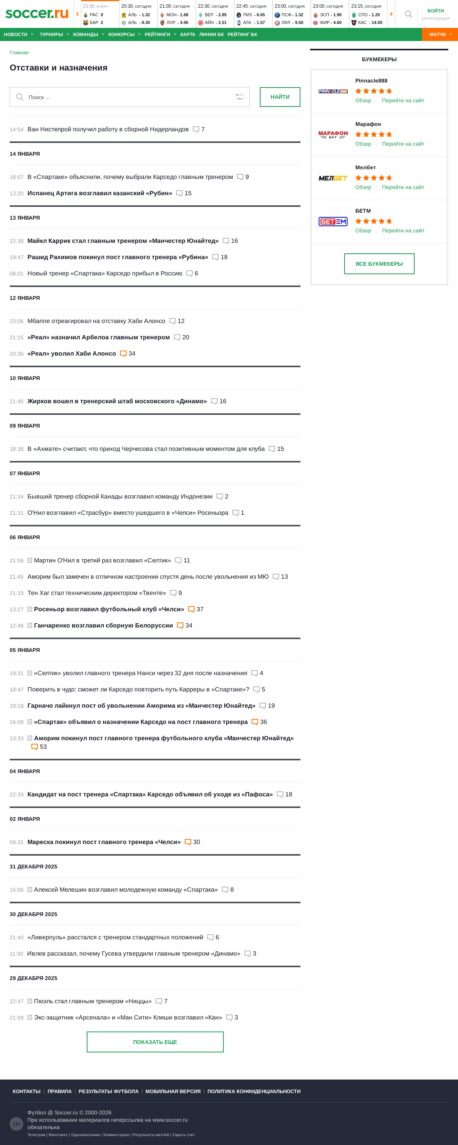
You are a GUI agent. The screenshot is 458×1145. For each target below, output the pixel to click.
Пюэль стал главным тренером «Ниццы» (89, 1001)
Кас (362, 22)
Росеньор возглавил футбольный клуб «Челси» (105, 609)
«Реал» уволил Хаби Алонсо (71, 353)
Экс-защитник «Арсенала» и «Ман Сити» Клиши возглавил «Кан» (124, 1017)
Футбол (36, 1112)
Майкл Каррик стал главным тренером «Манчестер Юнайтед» (123, 240)
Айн (209, 22)
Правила (60, 1091)
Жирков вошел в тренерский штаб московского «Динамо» (117, 401)
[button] (77, 14)
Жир (324, 22)
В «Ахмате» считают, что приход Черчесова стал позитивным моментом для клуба (146, 448)
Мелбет (365, 167)
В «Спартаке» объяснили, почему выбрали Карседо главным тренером (130, 177)
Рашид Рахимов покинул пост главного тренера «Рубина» (117, 257)
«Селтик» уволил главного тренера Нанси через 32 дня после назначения (137, 673)
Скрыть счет (184, 1135)
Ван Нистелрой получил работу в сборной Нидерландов (108, 129)
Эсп (324, 14)
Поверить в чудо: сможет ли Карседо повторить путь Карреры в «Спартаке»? (138, 689)
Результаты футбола (109, 1091)
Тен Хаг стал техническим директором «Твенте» (96, 593)
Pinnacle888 (371, 80)
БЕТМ (363, 211)
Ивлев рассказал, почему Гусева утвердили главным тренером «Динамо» (133, 953)
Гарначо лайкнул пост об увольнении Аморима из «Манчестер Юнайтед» (141, 705)
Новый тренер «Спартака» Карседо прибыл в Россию (104, 273)
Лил (285, 22)
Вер (209, 14)
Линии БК (211, 34)
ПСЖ (286, 14)
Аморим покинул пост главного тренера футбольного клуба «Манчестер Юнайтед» (160, 738)
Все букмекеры (379, 264)
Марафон (368, 124)
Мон (171, 14)
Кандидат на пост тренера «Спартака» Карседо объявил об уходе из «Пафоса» (150, 794)
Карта (188, 34)
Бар (94, 22)
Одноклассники (85, 1135)
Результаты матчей (151, 1135)
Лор (170, 22)
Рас (94, 14)
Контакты (27, 1091)
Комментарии (116, 1135)
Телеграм (36, 1135)
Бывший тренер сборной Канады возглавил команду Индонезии (120, 496)
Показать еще (155, 1042)
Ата (247, 22)
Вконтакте (58, 1135)
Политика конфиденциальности (254, 1091)
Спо (362, 14)
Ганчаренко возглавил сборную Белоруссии (100, 625)
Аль (132, 14)
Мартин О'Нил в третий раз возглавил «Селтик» (99, 560)
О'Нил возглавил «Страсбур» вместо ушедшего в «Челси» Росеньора (127, 512)
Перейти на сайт (403, 100)
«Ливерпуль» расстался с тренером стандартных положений (115, 937)
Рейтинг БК (242, 34)
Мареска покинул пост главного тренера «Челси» (104, 842)
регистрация (436, 18)
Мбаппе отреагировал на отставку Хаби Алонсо (96, 321)
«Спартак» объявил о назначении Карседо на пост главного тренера (137, 722)
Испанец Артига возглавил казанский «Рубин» (99, 193)
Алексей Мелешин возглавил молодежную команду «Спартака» (122, 889)
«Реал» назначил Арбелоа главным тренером (98, 337)
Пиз (247, 14)
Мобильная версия (173, 1091)
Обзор (363, 100)
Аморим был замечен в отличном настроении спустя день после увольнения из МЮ (148, 576)
